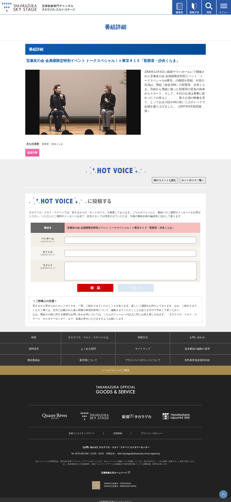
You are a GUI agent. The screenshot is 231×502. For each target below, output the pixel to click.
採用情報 (117, 433)
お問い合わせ (197, 337)
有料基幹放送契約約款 (197, 360)
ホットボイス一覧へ (192, 180)
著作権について (88, 360)
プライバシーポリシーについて (142, 360)
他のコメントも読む (165, 180)
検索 (33, 337)
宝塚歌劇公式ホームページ (114, 472)
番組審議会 (33, 360)
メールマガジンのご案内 (115, 370)
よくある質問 (88, 348)
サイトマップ (142, 348)
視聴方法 (143, 337)
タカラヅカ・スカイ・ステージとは (88, 337)
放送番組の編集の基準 (197, 348)
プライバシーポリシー (151, 433)
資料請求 (34, 348)
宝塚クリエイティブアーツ (82, 433)
